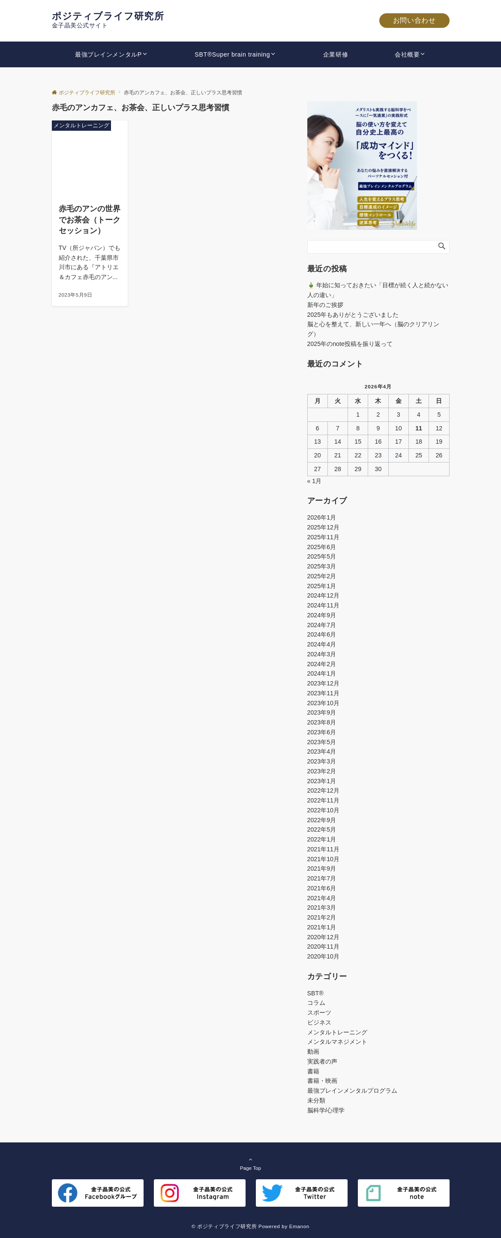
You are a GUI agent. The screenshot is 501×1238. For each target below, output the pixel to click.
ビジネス (319, 1022)
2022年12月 (323, 790)
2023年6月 (321, 732)
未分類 (316, 1100)
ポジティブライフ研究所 (108, 16)
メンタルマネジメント (337, 1041)
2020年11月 (323, 946)
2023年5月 (321, 742)
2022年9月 (321, 820)
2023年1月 (321, 781)
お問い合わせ (414, 20)
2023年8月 (321, 722)
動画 (313, 1051)
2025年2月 (321, 576)
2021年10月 (323, 859)
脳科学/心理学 (326, 1110)
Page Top (251, 1163)
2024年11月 (323, 605)
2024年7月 (321, 625)
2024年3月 (321, 654)
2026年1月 (321, 517)
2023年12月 (323, 683)
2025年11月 (323, 537)
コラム (316, 1002)
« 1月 (314, 481)
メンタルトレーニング (337, 1032)
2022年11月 (323, 800)
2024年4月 (321, 644)
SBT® (315, 993)
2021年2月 (321, 917)
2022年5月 (321, 829)
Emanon (299, 1226)
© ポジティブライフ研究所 (224, 1226)
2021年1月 (321, 927)
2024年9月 (321, 615)
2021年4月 (321, 898)
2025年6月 (321, 547)
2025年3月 (321, 566)
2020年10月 (323, 956)
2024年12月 (323, 595)
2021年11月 (323, 849)
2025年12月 (323, 527)
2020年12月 (323, 937)
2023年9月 (321, 712)
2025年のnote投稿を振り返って (350, 343)
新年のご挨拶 (325, 304)
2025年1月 (321, 586)
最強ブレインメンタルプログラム (352, 1090)
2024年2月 (321, 664)
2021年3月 (321, 907)
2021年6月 (321, 888)
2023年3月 (321, 761)
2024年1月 (321, 673)
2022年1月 (321, 839)
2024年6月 (321, 634)
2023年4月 (321, 751)
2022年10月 (323, 810)
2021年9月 (321, 868)
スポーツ (319, 1012)
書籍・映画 (322, 1080)
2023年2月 (321, 771)
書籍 (313, 1071)
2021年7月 (321, 878)
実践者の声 (322, 1061)
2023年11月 (323, 693)
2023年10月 (323, 703)
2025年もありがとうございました (353, 314)
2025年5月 (321, 556)
